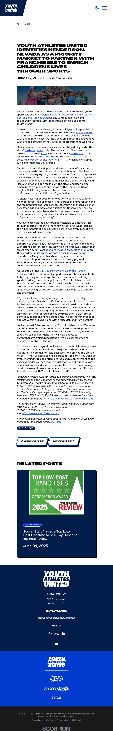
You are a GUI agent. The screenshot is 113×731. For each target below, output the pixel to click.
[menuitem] (37, 720)
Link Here (54, 421)
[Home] (11, 8)
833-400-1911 (58, 594)
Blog (56, 625)
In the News (26, 428)
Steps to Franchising (56, 618)
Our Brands (56, 610)
